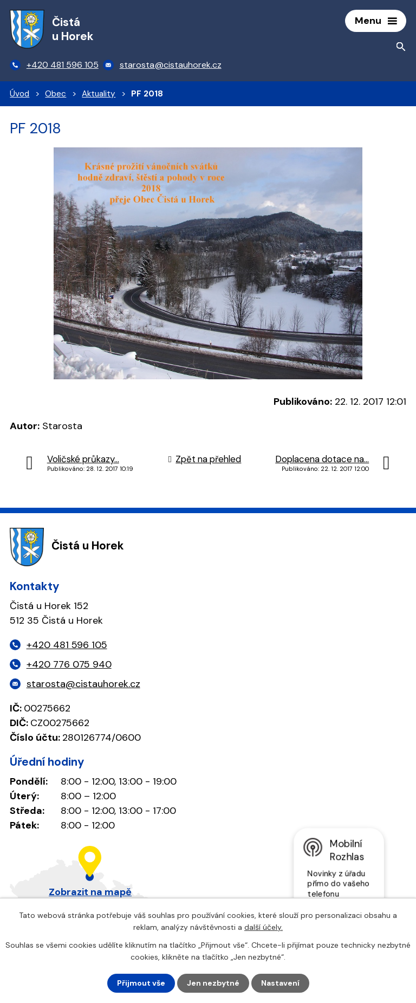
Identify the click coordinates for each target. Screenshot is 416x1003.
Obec (55, 93)
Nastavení (280, 983)
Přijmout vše (141, 983)
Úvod (19, 93)
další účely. (263, 927)
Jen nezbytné (213, 983)
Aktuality (98, 93)
